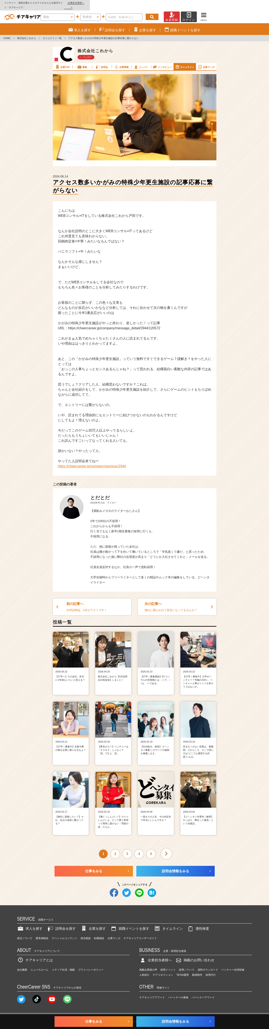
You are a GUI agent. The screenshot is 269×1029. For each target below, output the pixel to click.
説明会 (101, 62)
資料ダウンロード (208, 965)
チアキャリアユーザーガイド (140, 933)
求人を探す (30, 924)
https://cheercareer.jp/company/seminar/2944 (92, 461)
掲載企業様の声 (148, 965)
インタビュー (162, 62)
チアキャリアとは (35, 955)
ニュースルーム (39, 965)
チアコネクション (163, 970)
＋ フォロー (86, 52)
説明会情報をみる (175, 866)
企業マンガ (206, 62)
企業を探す (93, 924)
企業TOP (62, 62)
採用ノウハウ (186, 965)
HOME (6, 33)
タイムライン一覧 (52, 33)
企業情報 (121, 62)
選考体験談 (42, 933)
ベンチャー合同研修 (232, 965)
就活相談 (86, 933)
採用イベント (168, 965)
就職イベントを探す (129, 924)
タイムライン (184, 62)
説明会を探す (61, 924)
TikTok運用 (182, 970)
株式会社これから (26, 33)
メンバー (141, 62)
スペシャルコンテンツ (64, 933)
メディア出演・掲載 (63, 965)
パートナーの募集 (178, 993)
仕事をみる (93, 866)
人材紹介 (144, 970)
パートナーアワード (203, 993)
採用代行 (211, 970)
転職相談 (99, 933)
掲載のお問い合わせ (194, 955)
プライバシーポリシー (91, 965)
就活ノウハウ (24, 933)
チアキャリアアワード (152, 993)
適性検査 (198, 924)
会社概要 (22, 965)
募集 (82, 62)
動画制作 (197, 970)
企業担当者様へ (252, 2)
